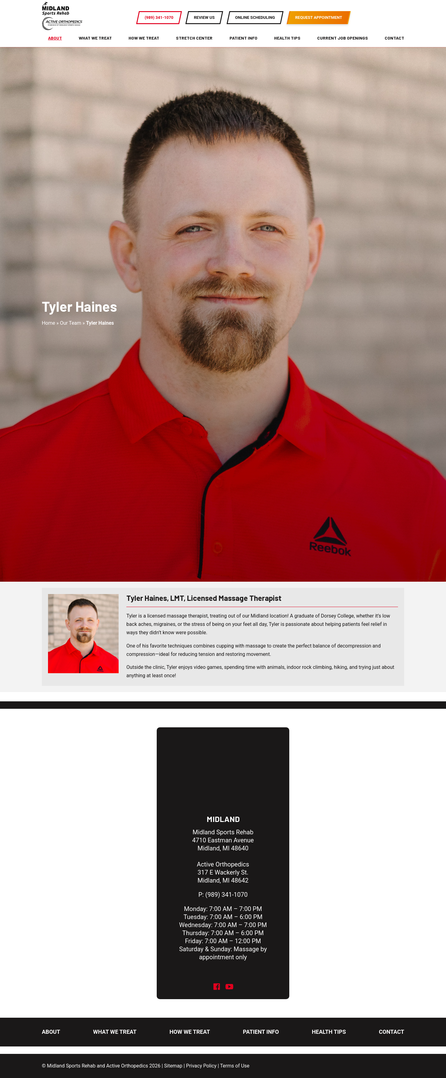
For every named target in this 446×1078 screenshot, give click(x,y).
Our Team (70, 332)
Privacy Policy (201, 1066)
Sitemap (173, 1066)
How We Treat (144, 44)
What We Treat (95, 44)
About (55, 44)
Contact (394, 44)
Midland (223, 818)
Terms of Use (235, 1066)
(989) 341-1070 (226, 894)
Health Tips (287, 44)
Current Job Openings (342, 44)
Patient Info (243, 44)
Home (48, 332)
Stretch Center (194, 44)
